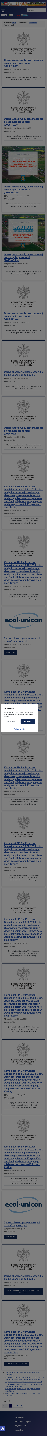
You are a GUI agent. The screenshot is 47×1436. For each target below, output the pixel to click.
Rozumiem (27, 721)
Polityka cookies (19, 729)
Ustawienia (11, 721)
